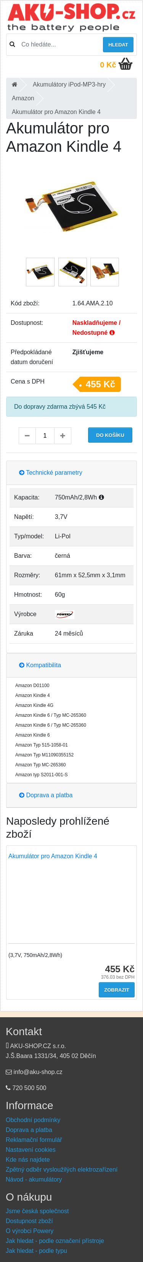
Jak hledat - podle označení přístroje (55, 1241)
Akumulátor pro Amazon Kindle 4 (52, 856)
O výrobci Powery (29, 1231)
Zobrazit (116, 990)
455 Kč (100, 384)
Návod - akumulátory (34, 1179)
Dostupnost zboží (29, 1221)
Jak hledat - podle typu (36, 1251)
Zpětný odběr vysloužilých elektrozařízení (61, 1169)
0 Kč (108, 65)
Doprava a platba (45, 795)
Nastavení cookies (31, 1149)
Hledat (118, 45)
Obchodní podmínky (33, 1120)
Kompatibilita (40, 665)
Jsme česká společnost (37, 1211)
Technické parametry (50, 472)
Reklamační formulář (34, 1140)
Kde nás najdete (28, 1159)
